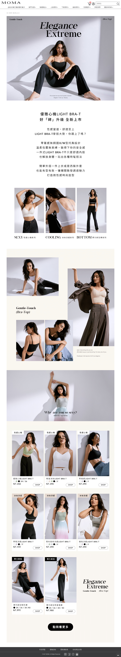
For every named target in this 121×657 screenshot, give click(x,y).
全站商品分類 (77, 649)
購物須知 (53, 649)
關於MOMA (108, 7)
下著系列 (65, 7)
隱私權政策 (64, 649)
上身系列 (54, 7)
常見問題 (42, 649)
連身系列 (76, 7)
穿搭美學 (97, 7)
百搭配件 (87, 7)
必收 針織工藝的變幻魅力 (16, 7)
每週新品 (43, 7)
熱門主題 (32, 7)
